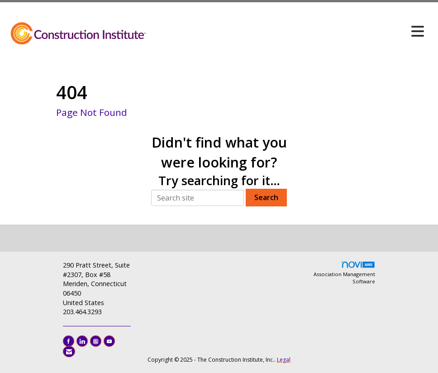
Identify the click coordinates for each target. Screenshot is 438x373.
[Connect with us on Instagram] (95, 341)
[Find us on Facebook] (68, 341)
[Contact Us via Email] (69, 351)
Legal (283, 359)
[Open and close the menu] (287, 31)
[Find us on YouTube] (109, 341)
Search (266, 197)
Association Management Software (344, 273)
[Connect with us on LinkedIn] (82, 341)
